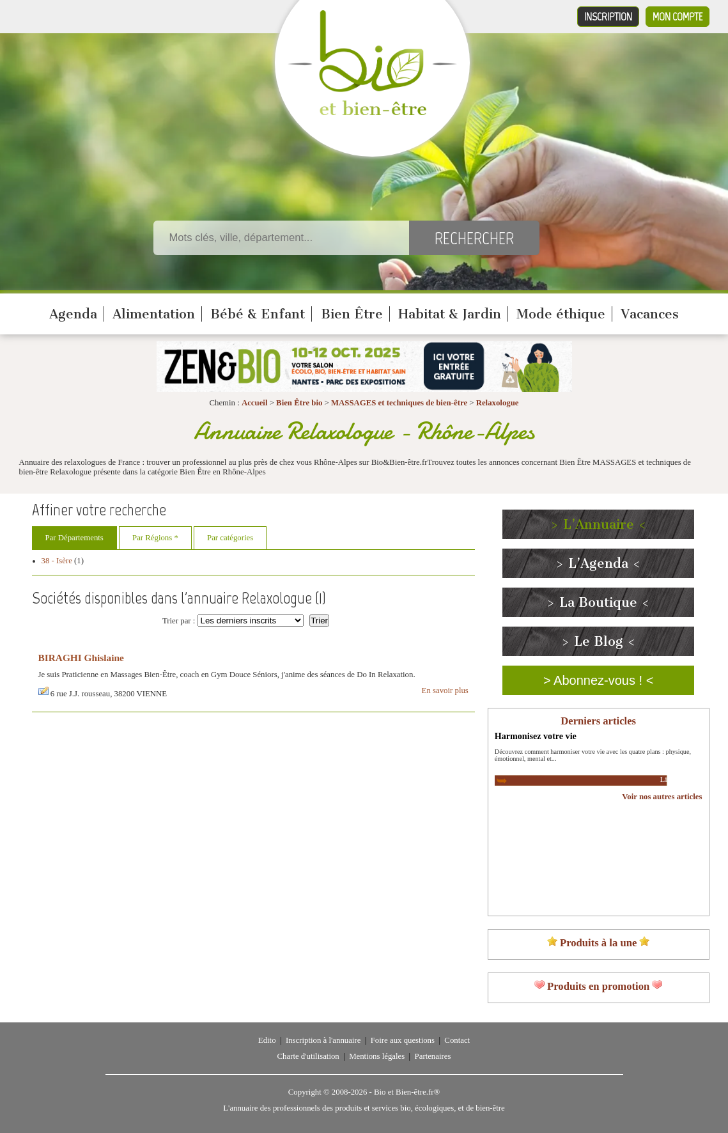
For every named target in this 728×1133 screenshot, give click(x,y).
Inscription (608, 16)
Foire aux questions (403, 1040)
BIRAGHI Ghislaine (81, 657)
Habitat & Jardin (449, 314)
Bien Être (352, 314)
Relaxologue (497, 402)
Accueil (255, 402)
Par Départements (74, 537)
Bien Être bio (299, 402)
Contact (457, 1040)
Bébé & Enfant (257, 314)
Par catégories (230, 537)
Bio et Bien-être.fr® (407, 1092)
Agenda (73, 314)
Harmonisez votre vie (536, 736)
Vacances (650, 314)
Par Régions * (155, 537)
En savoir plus (445, 690)
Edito (267, 1040)
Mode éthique (560, 314)
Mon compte (677, 16)
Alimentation (153, 314)
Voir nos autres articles (662, 796)
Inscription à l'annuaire (323, 1040)
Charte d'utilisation (308, 1056)
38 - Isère (57, 560)
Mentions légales (377, 1056)
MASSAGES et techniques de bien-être (399, 402)
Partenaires (433, 1056)
